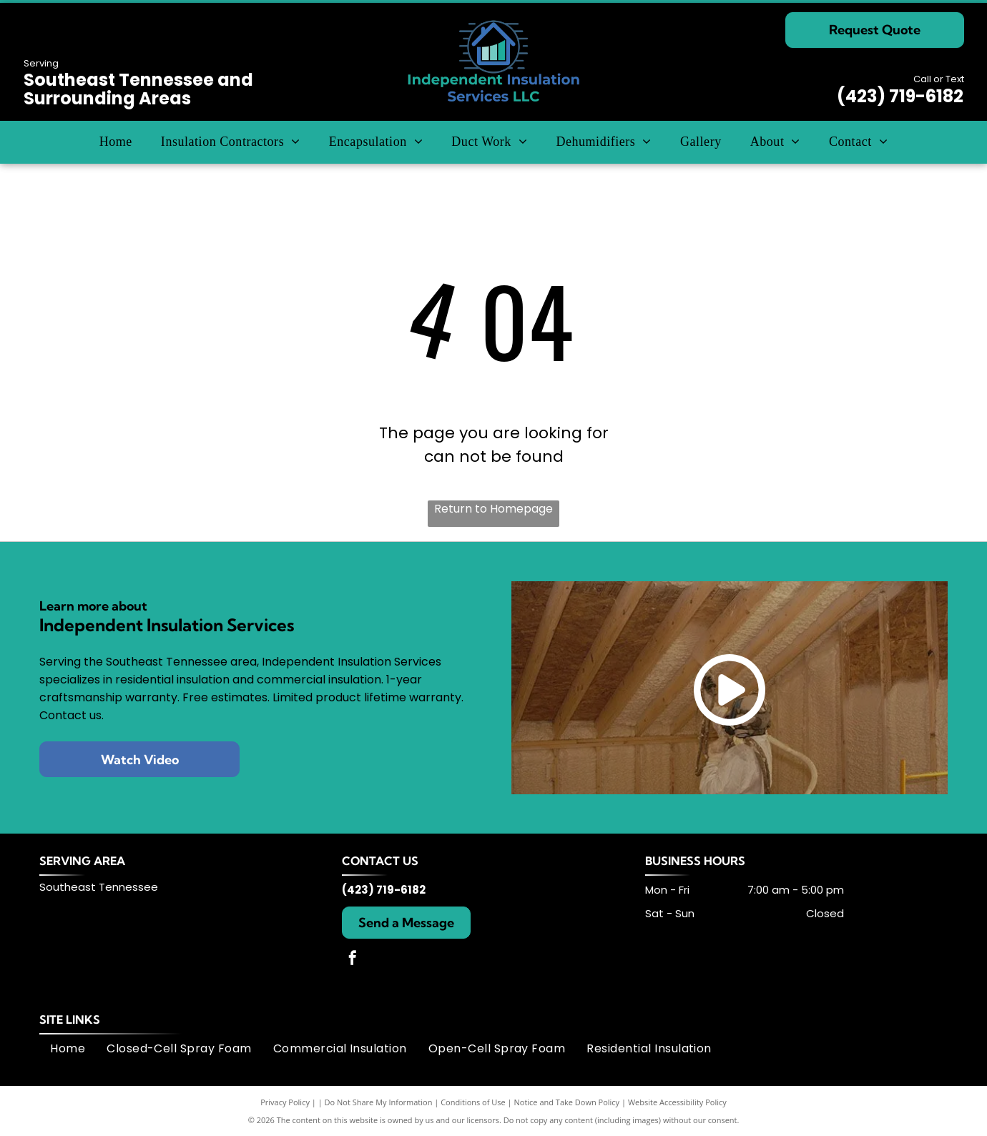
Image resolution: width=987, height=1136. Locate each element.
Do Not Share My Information (379, 1102)
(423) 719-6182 (900, 96)
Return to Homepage (493, 508)
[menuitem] (116, 142)
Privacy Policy (285, 1102)
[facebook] (352, 959)
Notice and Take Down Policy (567, 1102)
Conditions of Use (473, 1102)
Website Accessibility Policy (677, 1102)
